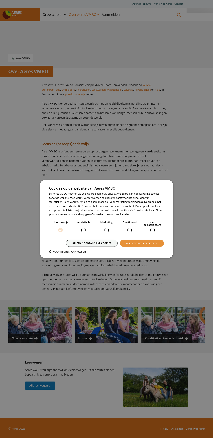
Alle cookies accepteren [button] (141, 243)
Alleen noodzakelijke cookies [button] (89, 243)
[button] (67, 251)
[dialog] (106, 219)
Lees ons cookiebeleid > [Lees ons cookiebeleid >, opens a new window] (119, 214)
